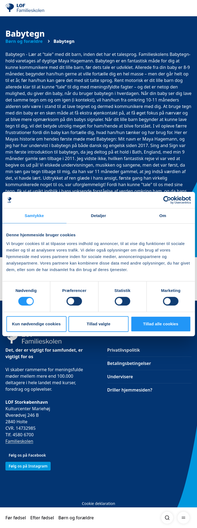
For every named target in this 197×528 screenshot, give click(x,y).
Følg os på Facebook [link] (27, 455)
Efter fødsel (42, 518)
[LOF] (32, 8)
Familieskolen (19, 441)
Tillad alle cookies (160, 324)
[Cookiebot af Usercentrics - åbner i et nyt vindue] (167, 200)
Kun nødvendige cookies (36, 324)
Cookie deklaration (98, 503)
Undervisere (120, 377)
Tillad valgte (99, 324)
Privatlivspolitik (123, 350)
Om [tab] (162, 215)
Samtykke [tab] (34, 215)
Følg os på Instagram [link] (28, 466)
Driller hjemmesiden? (129, 390)
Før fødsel (15, 518)
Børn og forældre (76, 518)
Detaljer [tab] (98, 215)
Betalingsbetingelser (129, 363)
